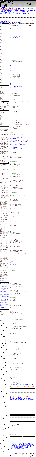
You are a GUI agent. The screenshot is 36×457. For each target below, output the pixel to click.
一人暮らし (23, 386)
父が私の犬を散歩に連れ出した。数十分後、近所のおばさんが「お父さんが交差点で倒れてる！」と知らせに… (4, 264)
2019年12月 (1, 65)
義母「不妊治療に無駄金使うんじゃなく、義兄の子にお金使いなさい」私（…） (4, 154)
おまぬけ (1, 87)
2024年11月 (1, 33)
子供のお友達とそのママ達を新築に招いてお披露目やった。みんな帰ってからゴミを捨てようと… (4, 128)
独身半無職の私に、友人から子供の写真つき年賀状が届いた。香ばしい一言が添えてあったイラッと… (4, 274)
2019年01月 (1, 71)
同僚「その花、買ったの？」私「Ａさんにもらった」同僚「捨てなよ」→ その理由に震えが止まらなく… (4, 247)
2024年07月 (1, 35)
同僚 (26, 386)
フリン (19, 386)
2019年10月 (1, 66)
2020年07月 (1, 61)
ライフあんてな (1, 318)
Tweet (10, 28)
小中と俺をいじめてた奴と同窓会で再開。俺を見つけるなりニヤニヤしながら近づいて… (4, 156)
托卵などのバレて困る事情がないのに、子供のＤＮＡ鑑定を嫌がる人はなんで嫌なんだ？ (4, 139)
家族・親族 (1, 93)
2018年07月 (1, 74)
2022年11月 (1, 46)
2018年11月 (1, 72)
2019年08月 (1, 67)
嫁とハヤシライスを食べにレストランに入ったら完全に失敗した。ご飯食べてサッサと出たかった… (4, 190)
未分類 (0, 121)
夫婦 (0, 117)
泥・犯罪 (1, 98)
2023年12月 (1, 39)
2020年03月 (1, 63)
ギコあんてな (1, 317)
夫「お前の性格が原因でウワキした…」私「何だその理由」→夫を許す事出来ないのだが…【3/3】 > (29, 23)
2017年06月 (1, 81)
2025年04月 (1, 30)
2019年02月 (1, 70)
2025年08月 (1, 28)
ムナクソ (1, 115)
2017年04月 (1, 82)
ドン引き (17, 386)
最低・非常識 (1, 96)
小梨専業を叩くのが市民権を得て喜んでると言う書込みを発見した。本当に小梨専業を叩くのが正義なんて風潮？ (4, 209)
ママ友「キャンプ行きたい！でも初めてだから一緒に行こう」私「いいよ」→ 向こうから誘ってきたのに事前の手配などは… (4, 237)
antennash (1, 312)
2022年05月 (1, 49)
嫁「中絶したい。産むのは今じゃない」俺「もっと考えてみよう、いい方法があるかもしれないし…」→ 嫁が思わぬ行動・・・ (4, 258)
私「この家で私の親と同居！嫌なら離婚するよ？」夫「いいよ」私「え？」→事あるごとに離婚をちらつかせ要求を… (4, 299)
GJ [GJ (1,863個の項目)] (1, 102)
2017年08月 (1, 80)
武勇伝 (0, 97)
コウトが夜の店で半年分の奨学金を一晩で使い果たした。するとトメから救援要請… (4, 165)
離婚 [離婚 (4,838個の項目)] (7, 107)
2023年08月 (1, 41)
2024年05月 (1, 36)
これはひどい (1, 88)
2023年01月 (1, 45)
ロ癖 (20, 386)
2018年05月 (1, 75)
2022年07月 (1, 48)
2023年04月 (1, 43)
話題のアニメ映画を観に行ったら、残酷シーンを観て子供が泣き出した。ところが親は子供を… (4, 260)
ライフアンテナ (1, 314)
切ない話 (1, 116)
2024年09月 (1, 34)
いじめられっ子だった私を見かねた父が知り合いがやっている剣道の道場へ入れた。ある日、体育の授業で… (4, 302)
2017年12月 (1, 78)
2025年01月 (1, 32)
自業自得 (33, 386)
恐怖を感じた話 (1, 119)
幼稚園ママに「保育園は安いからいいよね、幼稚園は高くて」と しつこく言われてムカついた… (4, 152)
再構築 (25, 386)
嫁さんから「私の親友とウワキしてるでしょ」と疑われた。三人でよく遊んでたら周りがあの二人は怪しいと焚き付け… (4, 230)
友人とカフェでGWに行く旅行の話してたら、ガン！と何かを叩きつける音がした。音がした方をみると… (4, 270)
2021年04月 (1, 56)
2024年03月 (1, 37)
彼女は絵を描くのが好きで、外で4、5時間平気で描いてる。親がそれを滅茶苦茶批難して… (4, 225)
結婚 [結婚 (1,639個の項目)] (5, 106)
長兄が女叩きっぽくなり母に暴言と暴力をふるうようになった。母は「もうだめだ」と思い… (4, 243)
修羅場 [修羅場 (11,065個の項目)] (7, 103)
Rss (1, 0)
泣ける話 (1, 122)
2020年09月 (1, 60)
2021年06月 (1, 55)
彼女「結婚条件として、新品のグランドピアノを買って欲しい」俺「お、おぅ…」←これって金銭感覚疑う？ (4, 147)
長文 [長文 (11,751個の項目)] (5, 107)
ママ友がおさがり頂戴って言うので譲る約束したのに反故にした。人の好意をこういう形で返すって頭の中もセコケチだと (4, 268)
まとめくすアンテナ (2, 321)
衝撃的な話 (1, 124)
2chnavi (1, 315)
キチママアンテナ (2, 313)
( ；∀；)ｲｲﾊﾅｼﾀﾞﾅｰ (2, 86)
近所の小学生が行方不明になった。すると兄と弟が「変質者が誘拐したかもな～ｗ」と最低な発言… (4, 252)
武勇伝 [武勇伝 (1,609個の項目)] (2, 106)
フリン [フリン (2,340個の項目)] (1, 103)
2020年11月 (1, 59)
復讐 (0, 118)
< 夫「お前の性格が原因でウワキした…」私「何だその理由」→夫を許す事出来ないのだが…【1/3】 (16, 23)
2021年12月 (1, 52)
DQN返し (1, 111)
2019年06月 (1, 68)
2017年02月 (1, 83)
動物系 (0, 92)
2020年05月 (1, 62)
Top (0, 0)
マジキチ (1, 90)
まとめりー (1, 319)
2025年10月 (1, 27)
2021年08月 (1, 54)
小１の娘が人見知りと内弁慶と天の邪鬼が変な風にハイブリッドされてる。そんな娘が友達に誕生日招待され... (20, 419)
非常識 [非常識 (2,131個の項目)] (1, 108)
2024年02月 (1, 38)
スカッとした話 (1, 113)
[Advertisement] (17, 46)
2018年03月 (1, 76)
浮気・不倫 (1, 123)
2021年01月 (1, 58)
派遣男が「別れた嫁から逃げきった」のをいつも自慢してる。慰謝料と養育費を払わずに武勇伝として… (4, 132)
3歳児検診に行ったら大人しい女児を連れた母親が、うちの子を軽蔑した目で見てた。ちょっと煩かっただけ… (4, 235)
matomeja (1, 320)
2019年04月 (1, 69)
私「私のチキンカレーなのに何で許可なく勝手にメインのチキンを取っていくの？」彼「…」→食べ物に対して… (4, 130)
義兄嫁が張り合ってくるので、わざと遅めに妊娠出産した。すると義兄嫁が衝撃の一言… (4, 195)
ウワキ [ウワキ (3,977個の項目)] (3, 102)
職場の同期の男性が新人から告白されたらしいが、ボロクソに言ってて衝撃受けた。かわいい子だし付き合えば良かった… (4, 203)
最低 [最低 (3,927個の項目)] (1, 106)
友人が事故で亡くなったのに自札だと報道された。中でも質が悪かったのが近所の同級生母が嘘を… (4, 161)
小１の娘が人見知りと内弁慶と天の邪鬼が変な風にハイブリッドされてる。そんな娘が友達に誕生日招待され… (4, 276)
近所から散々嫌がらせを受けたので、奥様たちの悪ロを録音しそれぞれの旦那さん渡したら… (4, 158)
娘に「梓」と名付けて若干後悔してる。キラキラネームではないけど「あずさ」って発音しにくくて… (4, 213)
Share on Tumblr (18, 424)
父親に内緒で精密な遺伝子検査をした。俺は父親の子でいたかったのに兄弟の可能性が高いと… (4, 142)
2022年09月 (1, 47)
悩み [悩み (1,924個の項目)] (4, 105)
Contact (3, 0)
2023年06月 (1, 42)
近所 (34, 386)
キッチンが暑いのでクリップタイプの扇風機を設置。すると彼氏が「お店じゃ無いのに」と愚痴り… (4, 278)
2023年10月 (1, 40)
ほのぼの (1, 114)
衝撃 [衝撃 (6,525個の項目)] (2, 107)
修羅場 (0, 91)
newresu (1, 310)
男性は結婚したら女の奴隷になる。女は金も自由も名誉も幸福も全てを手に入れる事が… (4, 256)
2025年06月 (1, 29)
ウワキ (13, 386)
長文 (11, 387)
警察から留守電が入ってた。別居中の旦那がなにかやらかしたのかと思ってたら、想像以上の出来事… (4, 169)
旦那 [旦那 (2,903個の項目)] (8, 105)
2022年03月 (1, 50)
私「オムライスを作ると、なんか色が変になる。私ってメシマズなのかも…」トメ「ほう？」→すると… (4, 188)
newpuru (1, 311)
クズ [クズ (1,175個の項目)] (4, 102)
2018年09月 (1, 73)
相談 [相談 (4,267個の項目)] (4, 106)
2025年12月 (1, 26)
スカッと (15, 386)
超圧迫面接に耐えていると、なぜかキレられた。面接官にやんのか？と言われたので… (4, 183)
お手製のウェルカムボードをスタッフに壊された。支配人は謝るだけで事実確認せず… (4, 134)
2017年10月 (1, 79)
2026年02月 (1, 25)
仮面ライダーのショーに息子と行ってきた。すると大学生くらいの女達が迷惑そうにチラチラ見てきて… (4, 197)
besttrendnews (1, 316)
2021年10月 (1, 53)
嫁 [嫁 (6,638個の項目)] (6, 104)
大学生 (28, 386)
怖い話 (0, 94)
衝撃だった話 (1, 99)
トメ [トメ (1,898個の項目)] (8, 102)
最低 (31, 386)
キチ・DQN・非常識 (2, 112)
